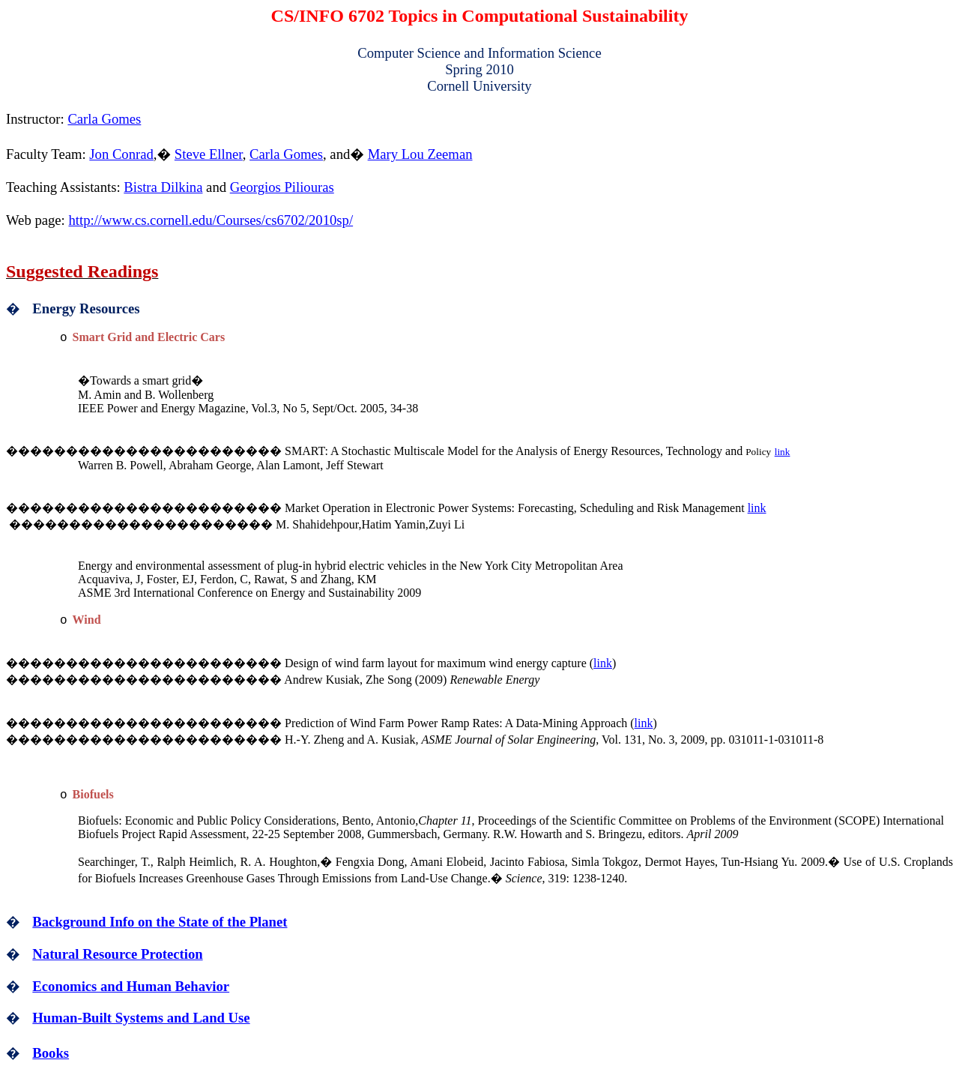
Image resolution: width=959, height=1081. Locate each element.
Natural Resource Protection (117, 954)
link (782, 451)
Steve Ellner (209, 154)
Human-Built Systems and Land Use (140, 1018)
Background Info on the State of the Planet (159, 922)
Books (50, 1053)
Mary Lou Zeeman (420, 154)
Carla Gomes (104, 119)
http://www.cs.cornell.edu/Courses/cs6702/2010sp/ (210, 220)
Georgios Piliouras (282, 187)
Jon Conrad (121, 154)
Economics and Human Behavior (130, 986)
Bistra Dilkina (163, 187)
